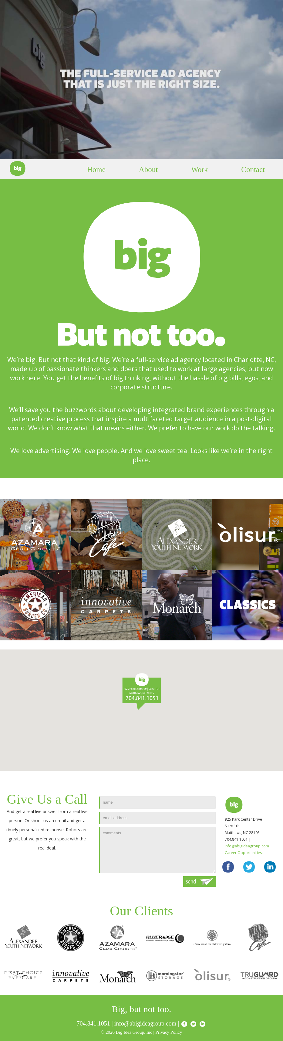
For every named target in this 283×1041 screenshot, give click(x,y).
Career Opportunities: (244, 852)
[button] (141, 691)
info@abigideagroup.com (247, 846)
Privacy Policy (168, 1032)
